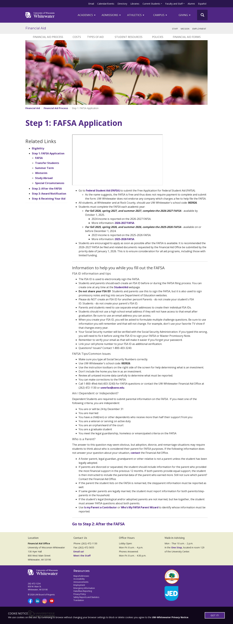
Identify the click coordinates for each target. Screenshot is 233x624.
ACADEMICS (87, 15)
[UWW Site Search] (202, 15)
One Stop (176, 547)
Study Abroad (44, 178)
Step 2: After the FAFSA (47, 188)
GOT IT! (215, 615)
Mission (185, 28)
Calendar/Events (105, 3)
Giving (185, 15)
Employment (199, 28)
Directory (122, 3)
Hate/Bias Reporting (82, 591)
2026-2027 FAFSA (124, 223)
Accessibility (79, 579)
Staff (175, 28)
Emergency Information (84, 588)
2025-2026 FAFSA (124, 239)
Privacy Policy (79, 594)
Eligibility (38, 148)
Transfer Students (47, 163)
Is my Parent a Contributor (100, 507)
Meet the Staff (82, 555)
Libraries (134, 3)
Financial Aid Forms (187, 37)
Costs (77, 37)
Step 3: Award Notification (49, 193)
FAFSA (39, 158)
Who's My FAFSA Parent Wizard (139, 507)
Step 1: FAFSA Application (48, 153)
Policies (157, 37)
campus (160, 15)
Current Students (151, 3)
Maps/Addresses (81, 576)
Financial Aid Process (48, 37)
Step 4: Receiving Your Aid (48, 198)
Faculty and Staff (174, 3)
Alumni (191, 3)
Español (202, 3)
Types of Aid (95, 37)
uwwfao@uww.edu (112, 387)
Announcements (80, 582)
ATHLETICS (136, 15)
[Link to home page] (40, 15)
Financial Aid (35, 28)
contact (135, 453)
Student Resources (128, 37)
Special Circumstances (49, 183)
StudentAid (121, 287)
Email (91, 3)
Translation (78, 600)
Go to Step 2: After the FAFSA (98, 523)
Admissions (111, 15)
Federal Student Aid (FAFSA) (103, 190)
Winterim (41, 173)
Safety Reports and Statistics (86, 597)
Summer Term (44, 168)
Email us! (78, 551)
